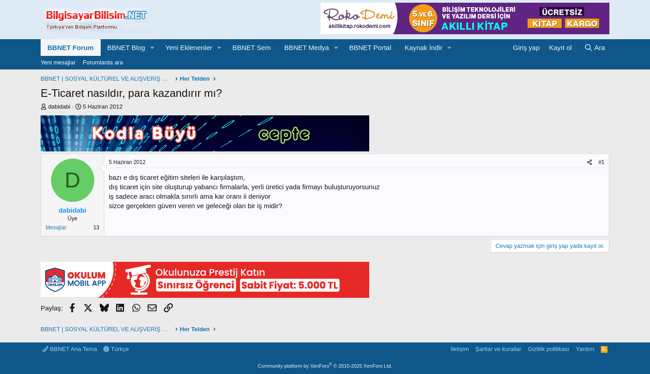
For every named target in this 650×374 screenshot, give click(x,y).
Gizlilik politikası (548, 349)
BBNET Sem (251, 47)
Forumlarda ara (103, 62)
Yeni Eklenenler (188, 47)
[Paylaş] (589, 162)
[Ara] (594, 47)
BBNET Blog (126, 47)
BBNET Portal (370, 47)
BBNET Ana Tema (69, 349)
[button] (152, 47)
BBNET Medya (306, 47)
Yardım (585, 349)
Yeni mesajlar (58, 62)
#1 (601, 162)
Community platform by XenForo (325, 366)
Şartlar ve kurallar (498, 349)
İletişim (459, 349)
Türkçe (116, 349)
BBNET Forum (70, 47)
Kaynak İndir (423, 47)
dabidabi (59, 106)
